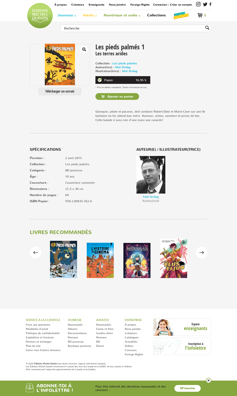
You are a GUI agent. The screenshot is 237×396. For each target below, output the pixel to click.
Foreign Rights (140, 5)
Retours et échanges (39, 341)
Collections (156, 15)
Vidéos (129, 345)
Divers (100, 345)
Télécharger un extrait (59, 91)
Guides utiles (104, 333)
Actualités (131, 341)
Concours (131, 350)
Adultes (102, 320)
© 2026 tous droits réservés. (52, 363)
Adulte (88, 15)
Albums (72, 328)
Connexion (160, 5)
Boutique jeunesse (79, 345)
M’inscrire (187, 388)
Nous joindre (117, 5)
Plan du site (33, 345)
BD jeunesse (76, 341)
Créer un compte (181, 5)
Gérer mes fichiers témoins (43, 350)
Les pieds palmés (124, 64)
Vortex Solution (98, 363)
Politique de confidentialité (43, 333)
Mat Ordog (122, 67)
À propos (60, 5)
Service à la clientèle (43, 320)
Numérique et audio (120, 15)
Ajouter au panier (119, 96)
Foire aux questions (38, 324)
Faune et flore (105, 328)
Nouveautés (75, 324)
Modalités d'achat (37, 328)
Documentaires (77, 333)
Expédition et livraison (40, 337)
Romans (73, 337)
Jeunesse (65, 15)
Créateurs (77, 5)
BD (98, 341)
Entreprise (133, 320)
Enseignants (96, 5)
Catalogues (132, 337)
